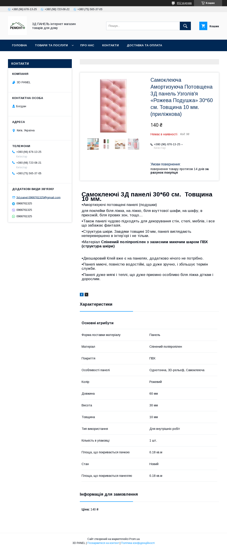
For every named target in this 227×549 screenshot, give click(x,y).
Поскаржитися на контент (103, 543)
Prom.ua (134, 539)
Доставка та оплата (144, 45)
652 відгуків (184, 3)
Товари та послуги (51, 45)
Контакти (110, 45)
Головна (19, 45)
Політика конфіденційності (138, 543)
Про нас (87, 45)
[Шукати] (185, 26)
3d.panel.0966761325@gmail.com (38, 197)
